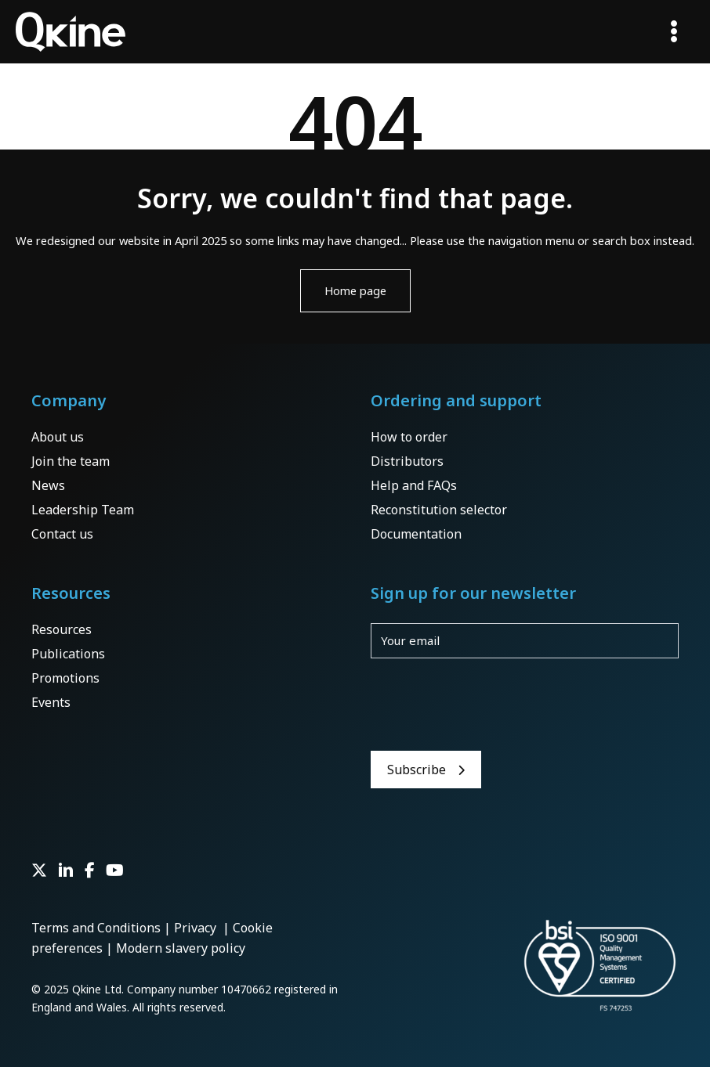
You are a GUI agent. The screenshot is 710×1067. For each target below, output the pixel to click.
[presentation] (490, 704)
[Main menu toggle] (674, 31)
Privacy (196, 927)
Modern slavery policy (180, 948)
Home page (355, 290)
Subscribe (416, 769)
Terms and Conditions (96, 927)
